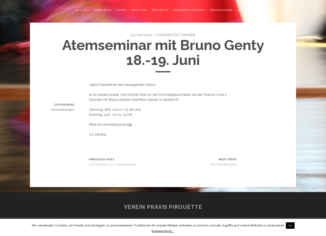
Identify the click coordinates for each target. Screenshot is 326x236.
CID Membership (224, 164)
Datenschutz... (163, 231)
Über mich (102, 10)
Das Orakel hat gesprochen (113, 164)
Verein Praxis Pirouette (163, 207)
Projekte (160, 10)
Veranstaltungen (189, 10)
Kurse (121, 10)
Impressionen (221, 10)
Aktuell (82, 10)
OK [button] (290, 225)
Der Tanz (139, 10)
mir (129, 125)
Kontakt (245, 10)
